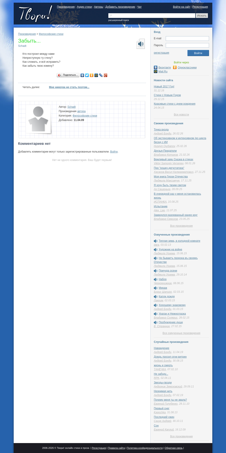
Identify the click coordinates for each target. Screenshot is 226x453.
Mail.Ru (161, 71)
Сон (156, 425)
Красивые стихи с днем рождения (174, 103)
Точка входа (161, 129)
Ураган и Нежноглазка (172, 313)
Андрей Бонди (162, 133)
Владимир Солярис (165, 317)
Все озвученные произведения (181, 333)
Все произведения (181, 225)
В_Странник (162, 326)
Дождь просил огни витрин (170, 356)
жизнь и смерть (163, 365)
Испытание (161, 206)
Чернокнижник (163, 283)
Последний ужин (164, 417)
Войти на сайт (181, 6)
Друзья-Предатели (165, 150)
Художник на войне (170, 249)
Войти (114, 151)
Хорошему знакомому (172, 305)
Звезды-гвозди (163, 382)
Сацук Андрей (162, 421)
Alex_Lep (159, 210)
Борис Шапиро (163, 291)
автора (81, 111)
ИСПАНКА (160, 201)
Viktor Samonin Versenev (168, 163)
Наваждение (161, 348)
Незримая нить (163, 391)
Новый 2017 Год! (164, 86)
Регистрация (200, 6)
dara (156, 244)
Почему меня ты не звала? (170, 399)
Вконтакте (162, 67)
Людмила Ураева (164, 253)
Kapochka (160, 412)
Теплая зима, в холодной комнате (179, 240)
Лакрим (158, 300)
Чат (139, 6)
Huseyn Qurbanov (164, 146)
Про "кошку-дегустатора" (169, 168)
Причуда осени (168, 270)
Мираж (163, 287)
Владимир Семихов (166, 219)
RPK (156, 377)
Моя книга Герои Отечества (171, 176)
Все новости (181, 114)
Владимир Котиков (166, 154)
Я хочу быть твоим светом (170, 185)
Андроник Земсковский (168, 386)
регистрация (161, 52)
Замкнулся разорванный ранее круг (176, 215)
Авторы (98, 6)
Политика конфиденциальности (145, 448)
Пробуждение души (171, 322)
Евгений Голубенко (166, 403)
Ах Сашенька (162, 189)
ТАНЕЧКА (160, 369)
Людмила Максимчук (167, 180)
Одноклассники (185, 67)
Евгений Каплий (164, 429)
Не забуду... (161, 374)
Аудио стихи (84, 6)
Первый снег (162, 408)
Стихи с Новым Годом (167, 95)
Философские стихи (51, 34)
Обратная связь (174, 448)
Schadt (22, 45)
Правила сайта (116, 448)
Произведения (66, 6)
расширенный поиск (118, 20)
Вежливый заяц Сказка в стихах (173, 159)
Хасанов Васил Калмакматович (173, 172)
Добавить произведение (120, 6)
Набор (163, 279)
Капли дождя (167, 296)
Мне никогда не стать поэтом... (69, 87)
